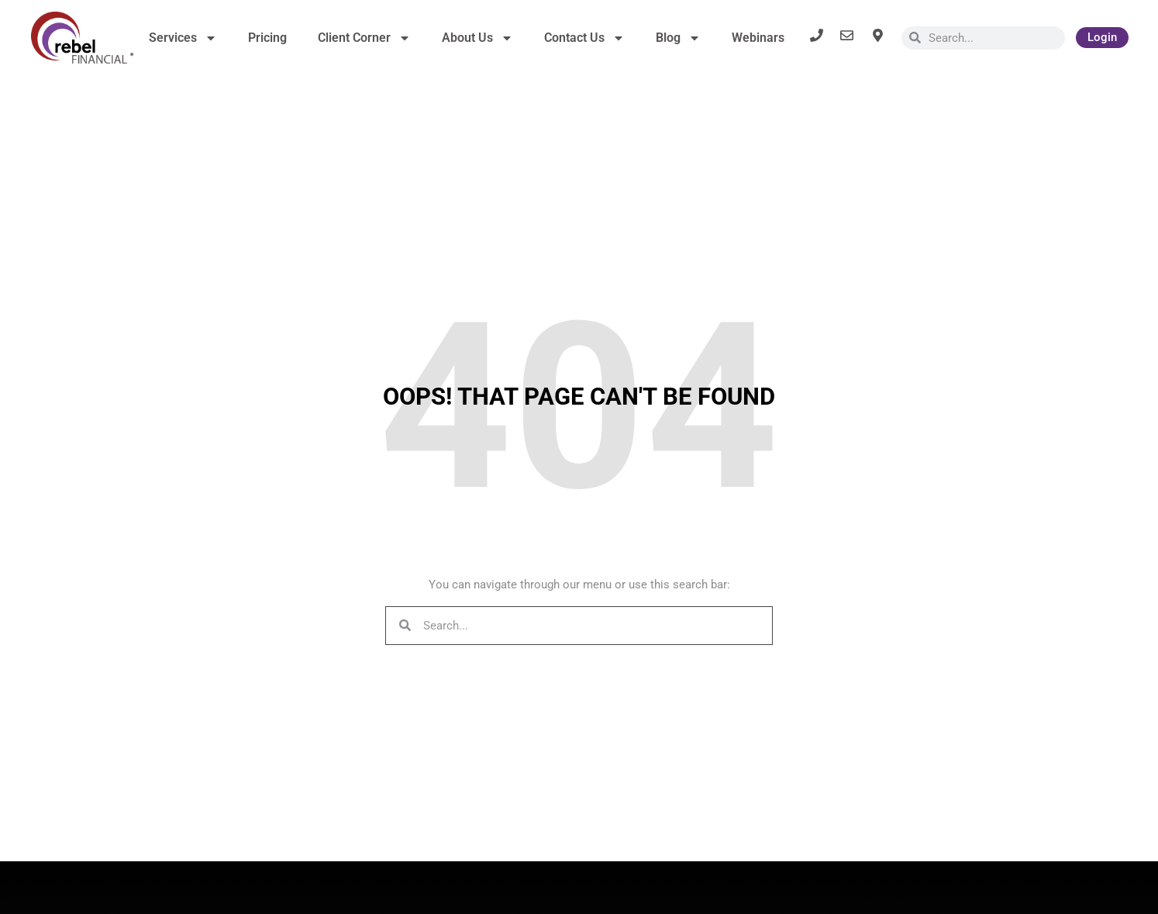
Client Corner (364, 38)
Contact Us (584, 38)
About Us (477, 38)
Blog (678, 38)
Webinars (758, 37)
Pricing (267, 37)
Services (183, 38)
